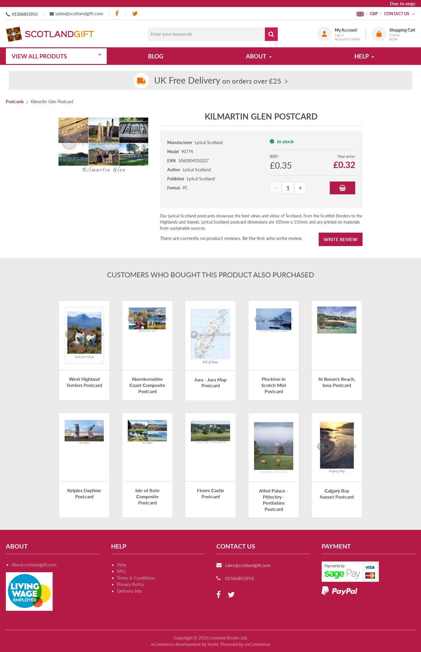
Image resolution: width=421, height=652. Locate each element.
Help (121, 564)
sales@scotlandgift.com (79, 13)
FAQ (121, 571)
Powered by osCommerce (245, 644)
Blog (155, 56)
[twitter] (135, 14)
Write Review (341, 239)
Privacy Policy (130, 584)
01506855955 (25, 14)
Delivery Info (129, 591)
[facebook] (117, 14)
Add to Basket (342, 187)
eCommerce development (176, 644)
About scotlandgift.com (34, 564)
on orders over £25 (217, 81)
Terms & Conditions (136, 577)
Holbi (213, 644)
